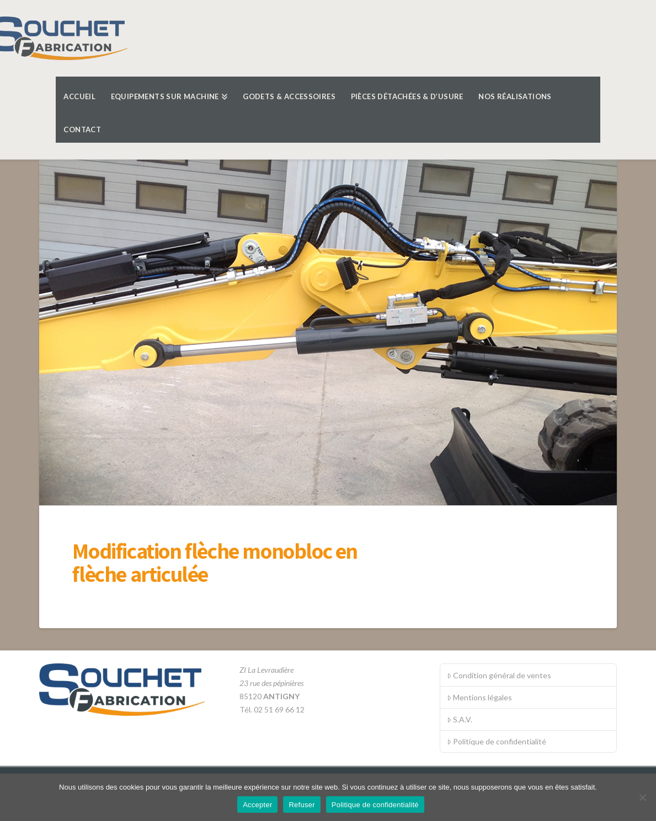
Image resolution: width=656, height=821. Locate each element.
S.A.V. (459, 719)
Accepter (257, 805)
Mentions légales (479, 697)
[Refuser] (642, 797)
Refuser (301, 805)
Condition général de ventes (499, 675)
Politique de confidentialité (496, 741)
